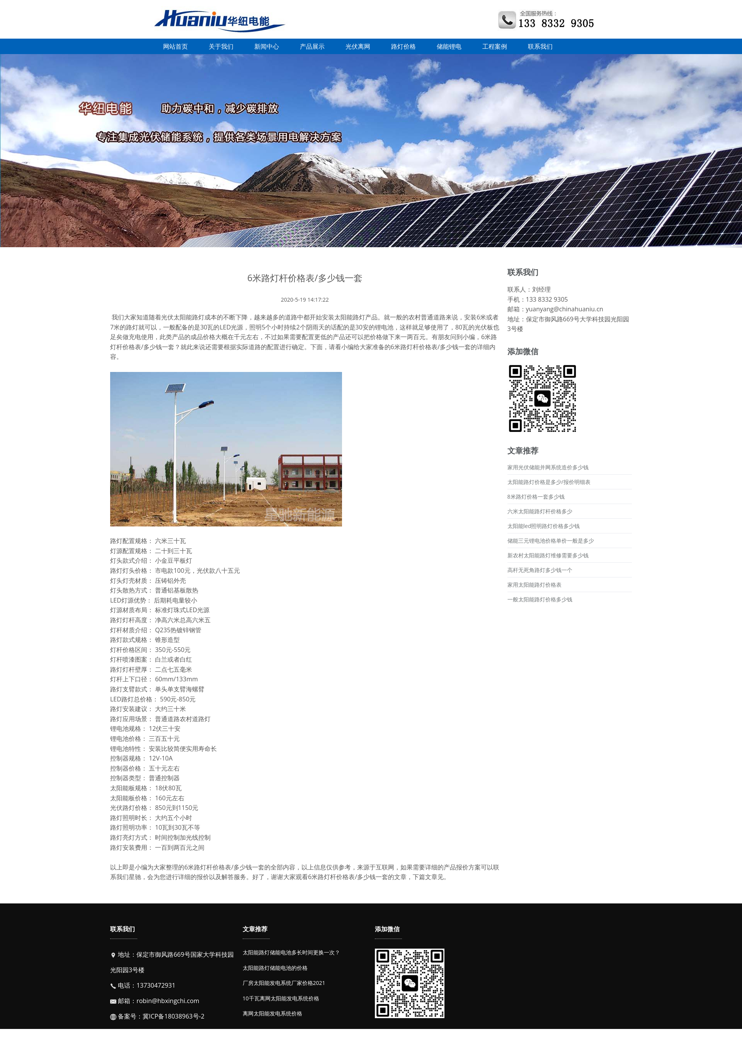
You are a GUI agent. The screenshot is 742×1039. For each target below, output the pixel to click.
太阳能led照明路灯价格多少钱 (543, 526)
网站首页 (175, 46)
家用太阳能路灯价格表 (534, 584)
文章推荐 (255, 929)
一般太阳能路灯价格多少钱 (539, 599)
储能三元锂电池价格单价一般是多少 (550, 540)
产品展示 (312, 46)
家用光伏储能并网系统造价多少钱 (548, 467)
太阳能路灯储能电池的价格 (275, 967)
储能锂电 (449, 46)
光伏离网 (357, 46)
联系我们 (540, 46)
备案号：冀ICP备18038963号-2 (160, 1016)
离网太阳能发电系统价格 (272, 1013)
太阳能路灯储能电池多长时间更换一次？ (291, 952)
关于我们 (221, 46)
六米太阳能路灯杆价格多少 (539, 511)
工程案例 (494, 46)
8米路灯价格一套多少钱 (536, 496)
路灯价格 (403, 46)
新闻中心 (266, 46)
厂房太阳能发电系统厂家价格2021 (284, 982)
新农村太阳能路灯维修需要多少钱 (548, 555)
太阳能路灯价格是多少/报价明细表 (549, 482)
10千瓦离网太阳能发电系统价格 (281, 998)
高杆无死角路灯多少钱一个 (539, 570)
